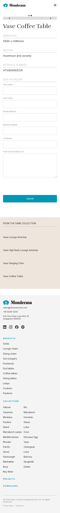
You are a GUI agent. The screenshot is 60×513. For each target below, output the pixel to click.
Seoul (6, 451)
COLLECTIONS (11, 401)
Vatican (7, 407)
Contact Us (19, 506)
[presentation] (27, 186)
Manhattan (8, 461)
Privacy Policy (8, 506)
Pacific (6, 447)
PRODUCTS (9, 338)
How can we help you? (13, 152)
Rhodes (7, 442)
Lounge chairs (10, 348)
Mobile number (10, 125)
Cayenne (8, 412)
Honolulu (28, 417)
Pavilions (7, 393)
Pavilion (7, 422)
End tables (8, 368)
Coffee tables (10, 373)
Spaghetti (29, 461)
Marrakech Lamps (12, 432)
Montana (7, 417)
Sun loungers (10, 358)
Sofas (6, 343)
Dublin (27, 466)
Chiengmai (29, 447)
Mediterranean (11, 437)
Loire (26, 451)
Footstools (8, 363)
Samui (27, 422)
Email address (9, 111)
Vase (26, 442)
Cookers (7, 388)
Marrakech (29, 412)
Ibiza (5, 466)
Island (6, 427)
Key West (8, 471)
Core (26, 432)
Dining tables (10, 378)
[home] (14, 5)
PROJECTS (9, 479)
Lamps (6, 383)
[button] (55, 5)
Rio (25, 407)
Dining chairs (9, 353)
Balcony (28, 456)
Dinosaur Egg (31, 437)
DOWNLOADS (10, 486)
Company (7, 138)
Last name (8, 98)
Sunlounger (9, 456)
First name (8, 85)
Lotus (26, 427)
